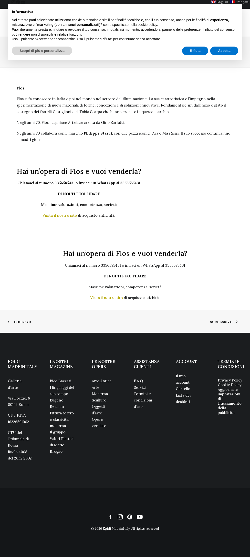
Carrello (183, 388)
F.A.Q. (139, 381)
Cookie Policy (229, 384)
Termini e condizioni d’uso (143, 400)
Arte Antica (101, 381)
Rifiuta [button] (195, 51)
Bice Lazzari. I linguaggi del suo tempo (62, 387)
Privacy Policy (230, 380)
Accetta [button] (224, 51)
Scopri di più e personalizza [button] (42, 51)
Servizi (140, 387)
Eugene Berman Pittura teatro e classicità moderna (62, 413)
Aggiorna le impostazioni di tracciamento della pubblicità (229, 401)
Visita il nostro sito (59, 215)
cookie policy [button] (147, 25)
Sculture (99, 400)
